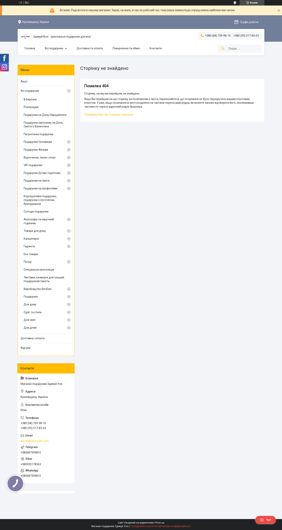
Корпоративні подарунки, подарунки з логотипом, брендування (40, 200)
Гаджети (29, 246)
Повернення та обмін (126, 48)
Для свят (30, 319)
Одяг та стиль (33, 312)
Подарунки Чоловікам (38, 141)
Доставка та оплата (90, 48)
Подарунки (31, 296)
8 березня (30, 99)
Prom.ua (159, 522)
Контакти (156, 48)
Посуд (28, 261)
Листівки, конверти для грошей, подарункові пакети (44, 279)
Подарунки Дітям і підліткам (42, 173)
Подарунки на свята (37, 180)
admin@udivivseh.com (35, 441)
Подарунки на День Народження (45, 114)
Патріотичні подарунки (38, 134)
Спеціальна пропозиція (39, 269)
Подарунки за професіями (40, 188)
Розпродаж (31, 107)
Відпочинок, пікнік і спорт (40, 157)
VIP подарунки (33, 165)
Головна (29, 48)
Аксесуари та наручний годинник (39, 221)
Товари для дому (35, 230)
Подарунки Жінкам (36, 149)
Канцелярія (31, 238)
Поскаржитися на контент (144, 526)
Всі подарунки (54, 48)
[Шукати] (223, 49)
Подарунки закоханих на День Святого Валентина (43, 124)
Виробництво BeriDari (38, 289)
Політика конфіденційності (176, 526)
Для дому (30, 304)
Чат (265, 520)
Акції (24, 81)
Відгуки (25, 347)
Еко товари (31, 254)
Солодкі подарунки (36, 211)
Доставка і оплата (32, 338)
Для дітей (30, 327)
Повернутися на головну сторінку (108, 114)
